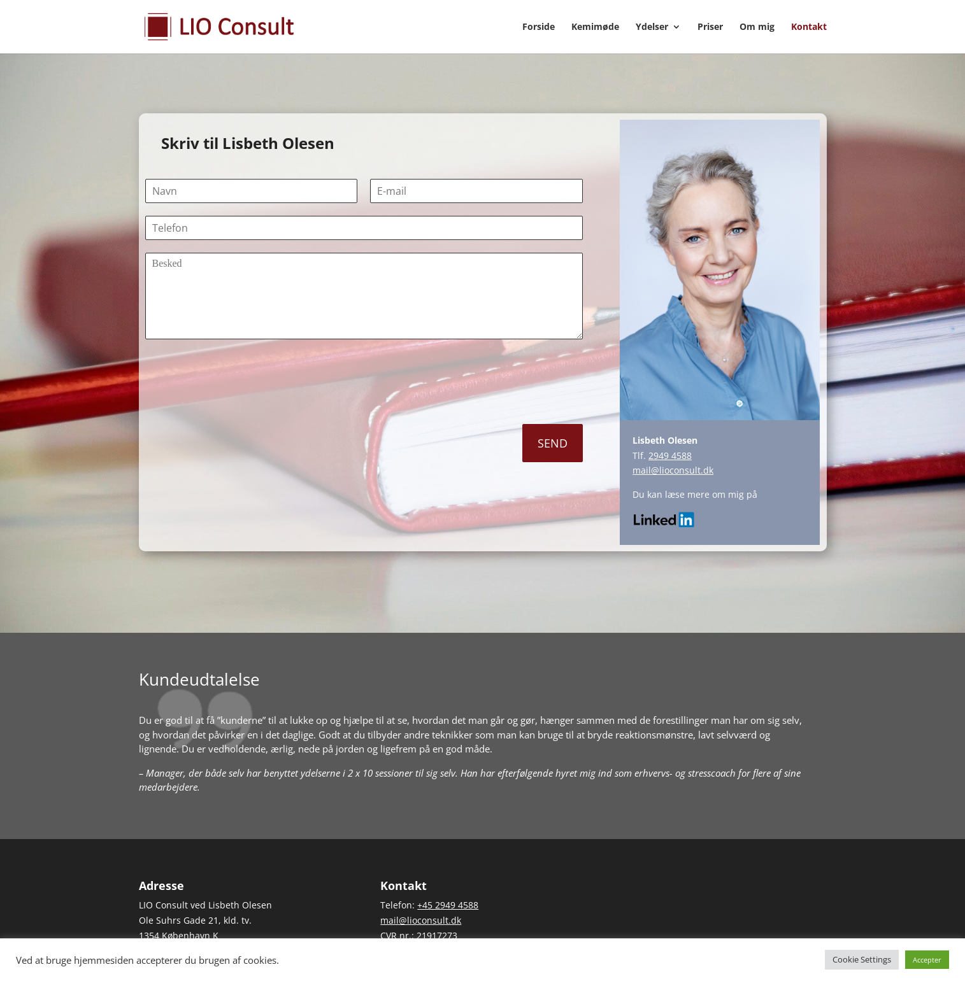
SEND (553, 443)
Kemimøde (595, 27)
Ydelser (652, 27)
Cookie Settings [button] (862, 959)
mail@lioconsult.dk (673, 470)
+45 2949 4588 (447, 905)
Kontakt (809, 27)
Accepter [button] (927, 959)
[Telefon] (364, 228)
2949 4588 (670, 455)
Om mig (757, 27)
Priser (710, 27)
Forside (538, 27)
